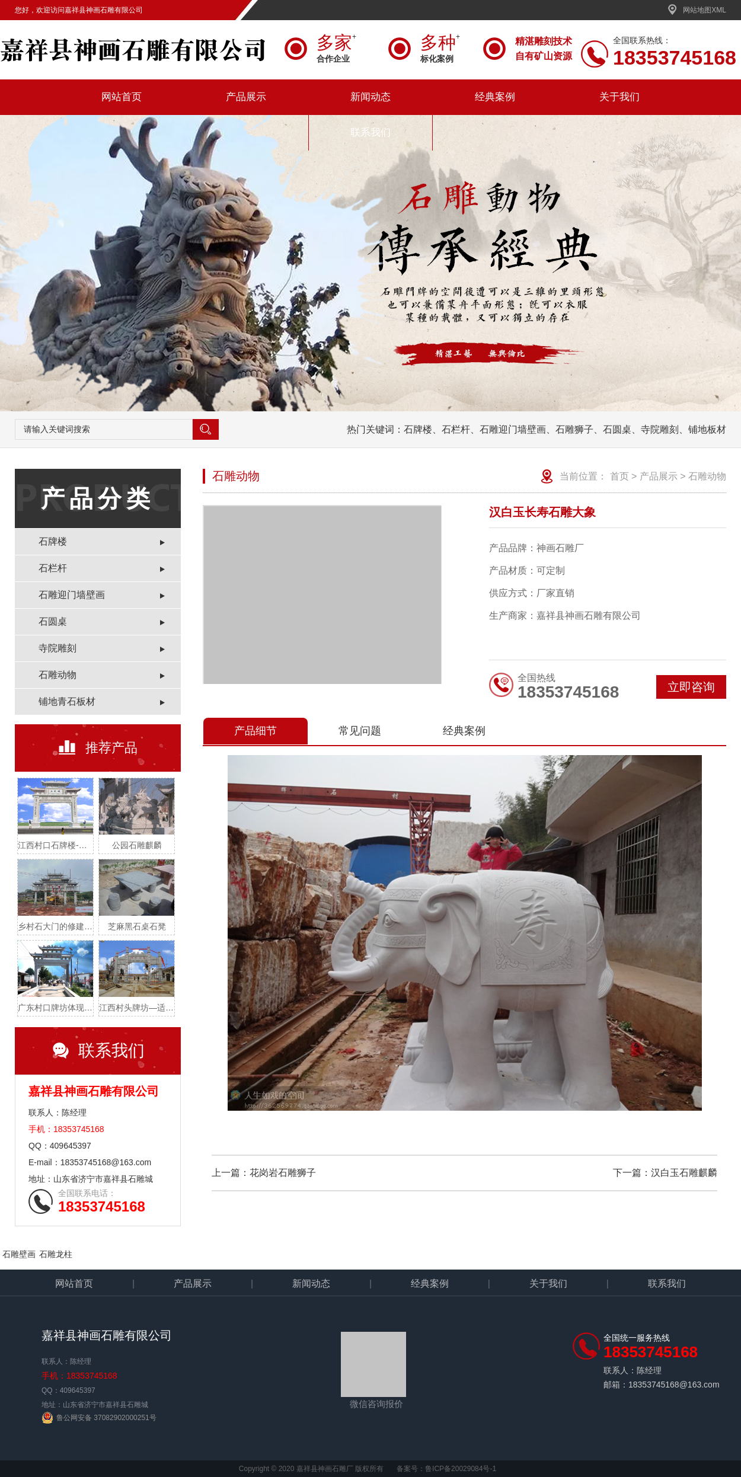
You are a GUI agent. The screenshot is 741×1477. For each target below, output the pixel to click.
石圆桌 (53, 621)
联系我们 (370, 132)
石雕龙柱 (55, 1254)
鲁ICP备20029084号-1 (460, 1469)
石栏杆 (53, 568)
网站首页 (121, 97)
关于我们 (619, 97)
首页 (619, 476)
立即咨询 (691, 686)
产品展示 (246, 97)
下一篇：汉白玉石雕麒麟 (665, 1173)
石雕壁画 (19, 1254)
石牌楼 (53, 541)
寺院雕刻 (57, 648)
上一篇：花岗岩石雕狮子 (264, 1173)
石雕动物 (57, 675)
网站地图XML (696, 10)
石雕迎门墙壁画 (72, 595)
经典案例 (495, 97)
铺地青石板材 (67, 701)
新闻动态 (370, 97)
